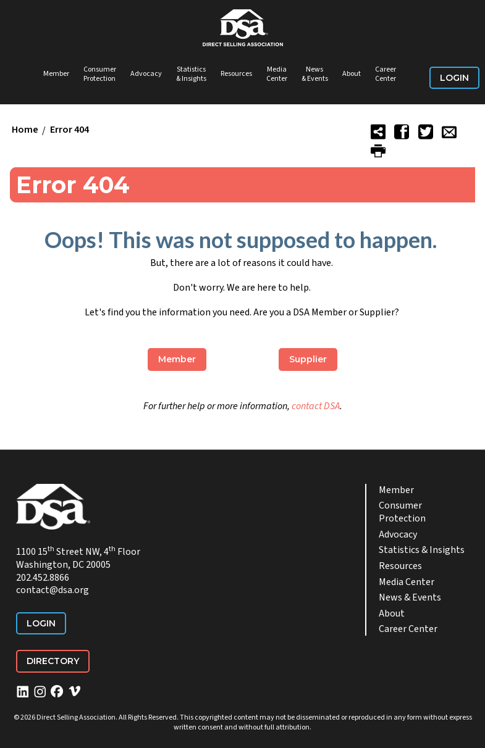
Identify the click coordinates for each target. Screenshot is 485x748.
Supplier (308, 359)
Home (25, 130)
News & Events (315, 74)
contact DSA (316, 406)
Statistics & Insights (191, 74)
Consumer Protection (99, 74)
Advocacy (146, 74)
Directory (53, 661)
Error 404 (69, 130)
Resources (236, 74)
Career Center (385, 74)
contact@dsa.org (52, 590)
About (351, 74)
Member (56, 74)
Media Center (276, 74)
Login (454, 77)
